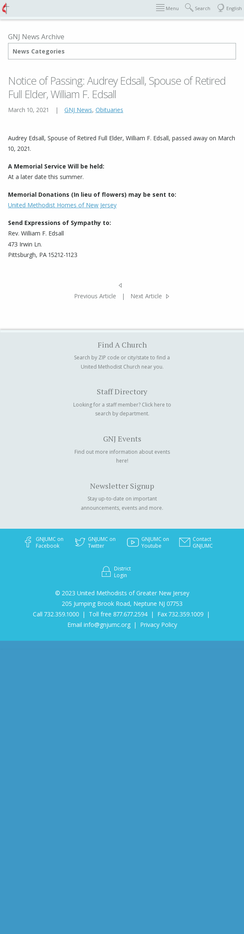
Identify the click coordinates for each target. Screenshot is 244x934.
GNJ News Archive (36, 36)
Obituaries (109, 110)
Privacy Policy (158, 625)
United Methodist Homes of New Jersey (62, 205)
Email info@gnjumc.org (98, 625)
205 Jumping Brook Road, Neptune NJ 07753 (122, 603)
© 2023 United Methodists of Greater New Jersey (122, 593)
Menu (167, 7)
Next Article (146, 296)
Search (197, 7)
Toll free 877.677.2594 (118, 614)
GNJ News (78, 110)
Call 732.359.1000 (56, 614)
